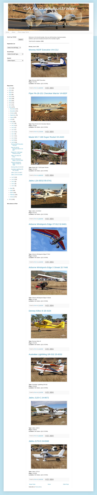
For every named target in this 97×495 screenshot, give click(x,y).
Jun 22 (13, 127)
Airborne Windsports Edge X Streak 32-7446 (48, 267)
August (12, 117)
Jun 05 (13, 177)
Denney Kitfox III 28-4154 (40, 311)
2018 (10, 102)
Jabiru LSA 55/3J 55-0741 (40, 181)
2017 (10, 105)
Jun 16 (13, 131)
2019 (10, 100)
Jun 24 (13, 125)
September (13, 115)
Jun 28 (13, 123)
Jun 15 (13, 133)
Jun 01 (13, 185)
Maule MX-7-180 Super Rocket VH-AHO (46, 137)
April (11, 190)
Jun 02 (13, 183)
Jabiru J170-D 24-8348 (39, 441)
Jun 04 (13, 179)
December (12, 109)
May (11, 188)
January (12, 196)
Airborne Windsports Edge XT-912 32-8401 (48, 224)
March (11, 192)
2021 (10, 96)
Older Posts (66, 484)
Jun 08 (13, 140)
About (13, 32)
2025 (10, 88)
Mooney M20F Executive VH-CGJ (43, 50)
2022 (10, 94)
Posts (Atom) (38, 487)
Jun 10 (13, 138)
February (12, 194)
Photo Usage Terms (23, 32)
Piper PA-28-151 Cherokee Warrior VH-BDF (48, 93)
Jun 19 (13, 129)
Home (7, 32)
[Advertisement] (16, 73)
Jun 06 (13, 142)
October (12, 113)
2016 (10, 107)
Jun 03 (13, 181)
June (11, 121)
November (12, 111)
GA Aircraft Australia (48, 8)
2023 (10, 92)
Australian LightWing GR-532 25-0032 (45, 354)
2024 (10, 90)
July (11, 119)
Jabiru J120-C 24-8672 (39, 398)
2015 (10, 199)
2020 (10, 98)
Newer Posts (32, 484)
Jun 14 (13, 136)
